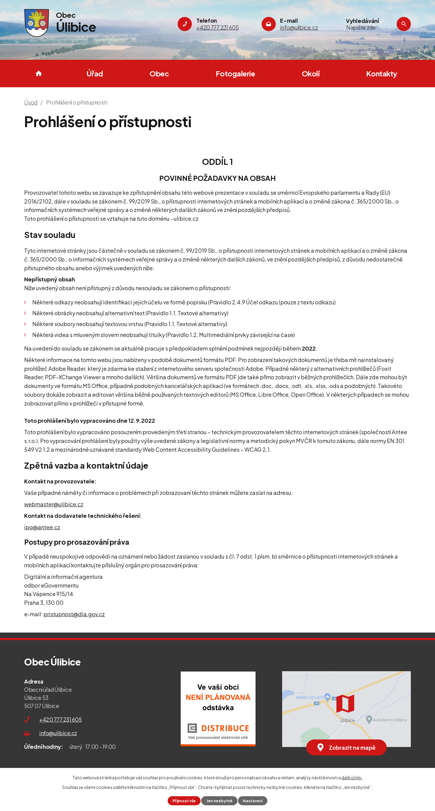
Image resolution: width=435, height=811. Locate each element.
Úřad (94, 73)
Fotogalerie (235, 73)
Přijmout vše (184, 800)
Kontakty (381, 73)
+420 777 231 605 (60, 719)
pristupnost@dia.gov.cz (74, 614)
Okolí (311, 73)
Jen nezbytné (219, 800)
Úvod (38, 73)
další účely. (351, 777)
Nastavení (253, 800)
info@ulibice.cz (58, 732)
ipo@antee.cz (42, 527)
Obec (159, 73)
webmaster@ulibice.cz (53, 504)
